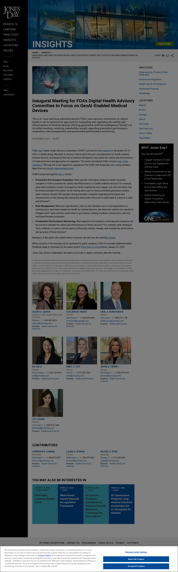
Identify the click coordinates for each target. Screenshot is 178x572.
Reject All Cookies (136, 561)
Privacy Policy (44, 558)
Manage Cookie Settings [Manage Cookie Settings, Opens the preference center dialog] (136, 554)
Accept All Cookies (136, 569)
